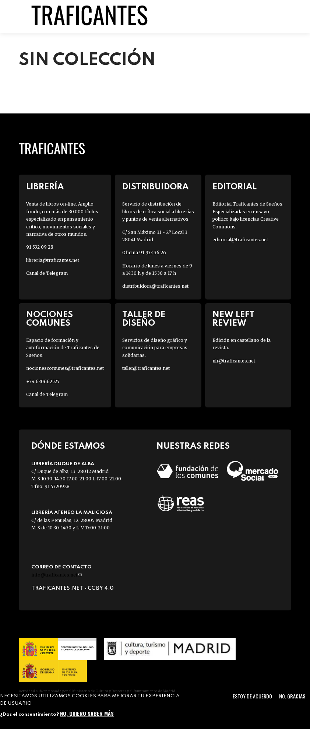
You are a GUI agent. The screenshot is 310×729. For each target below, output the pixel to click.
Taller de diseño (143, 319)
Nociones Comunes (49, 319)
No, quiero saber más (87, 713)
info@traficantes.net (56, 575)
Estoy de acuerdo (252, 696)
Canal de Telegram (47, 273)
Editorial (234, 187)
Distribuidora (155, 187)
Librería (45, 187)
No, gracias (292, 696)
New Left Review (233, 319)
